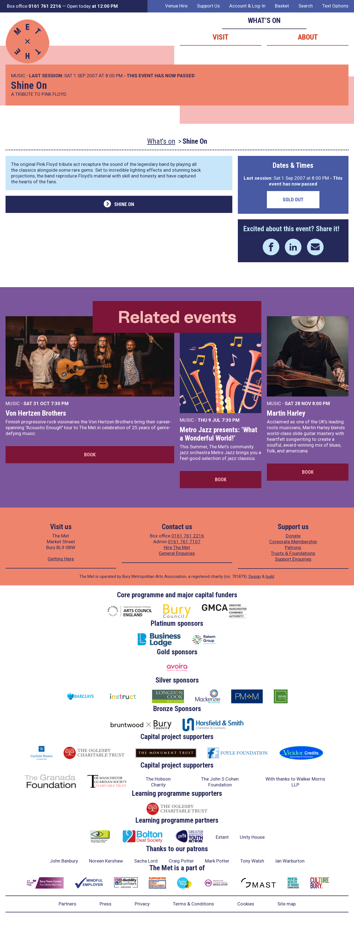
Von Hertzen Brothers (36, 413)
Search (305, 5)
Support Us (208, 5)
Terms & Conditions (193, 904)
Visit (220, 37)
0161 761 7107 (184, 541)
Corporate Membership (293, 541)
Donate (293, 536)
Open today (92, 6)
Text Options (335, 5)
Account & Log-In (247, 5)
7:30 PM (60, 403)
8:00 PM (321, 403)
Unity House (252, 837)
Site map (286, 904)
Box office (34, 6)
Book (90, 454)
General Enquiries (177, 553)
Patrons (293, 547)
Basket (282, 5)
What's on (161, 141)
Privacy (142, 904)
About (308, 37)
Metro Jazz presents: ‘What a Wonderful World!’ (218, 434)
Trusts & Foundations (293, 553)
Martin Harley (286, 413)
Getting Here (61, 559)
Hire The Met (177, 547)
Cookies (245, 904)
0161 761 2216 (187, 536)
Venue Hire (176, 5)
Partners (67, 904)
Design (255, 576)
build (270, 576)
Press (105, 904)
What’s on (264, 20)
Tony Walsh (252, 861)
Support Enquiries (293, 559)
